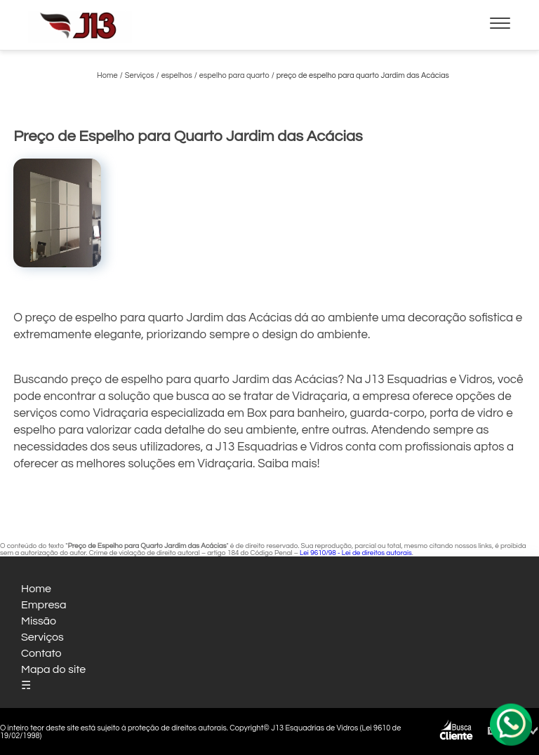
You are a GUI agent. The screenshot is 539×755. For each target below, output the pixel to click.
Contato (41, 653)
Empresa (44, 604)
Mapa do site (53, 669)
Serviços (42, 637)
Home (36, 588)
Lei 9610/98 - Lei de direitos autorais (356, 552)
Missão (38, 621)
